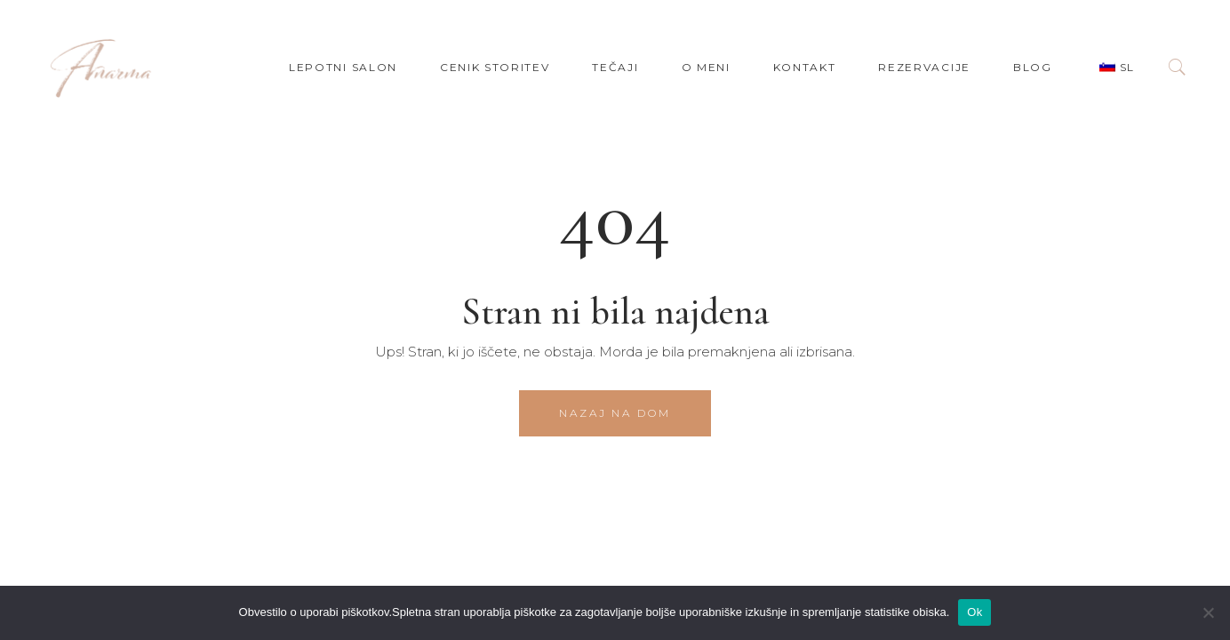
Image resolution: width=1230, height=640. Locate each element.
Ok (974, 612)
